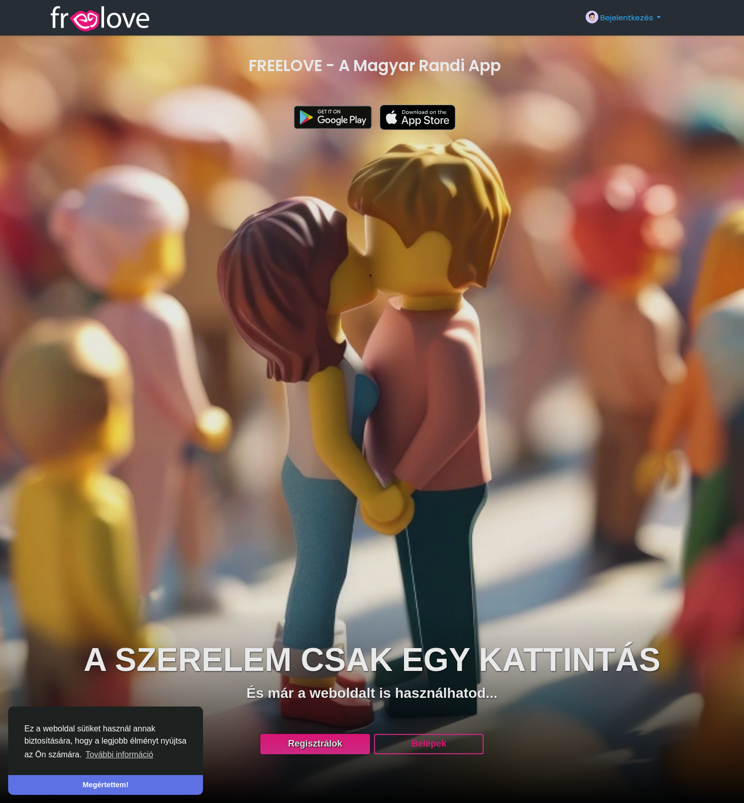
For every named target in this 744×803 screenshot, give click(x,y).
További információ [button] (119, 754)
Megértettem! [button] (105, 785)
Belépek (428, 743)
